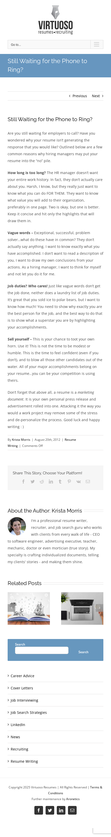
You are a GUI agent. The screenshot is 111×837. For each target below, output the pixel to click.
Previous (80, 95)
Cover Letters (22, 688)
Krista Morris (21, 439)
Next (96, 95)
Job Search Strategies (29, 712)
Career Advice (22, 675)
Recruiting (19, 749)
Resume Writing (24, 761)
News (15, 736)
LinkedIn (18, 724)
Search (20, 644)
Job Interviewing (24, 700)
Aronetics (73, 799)
